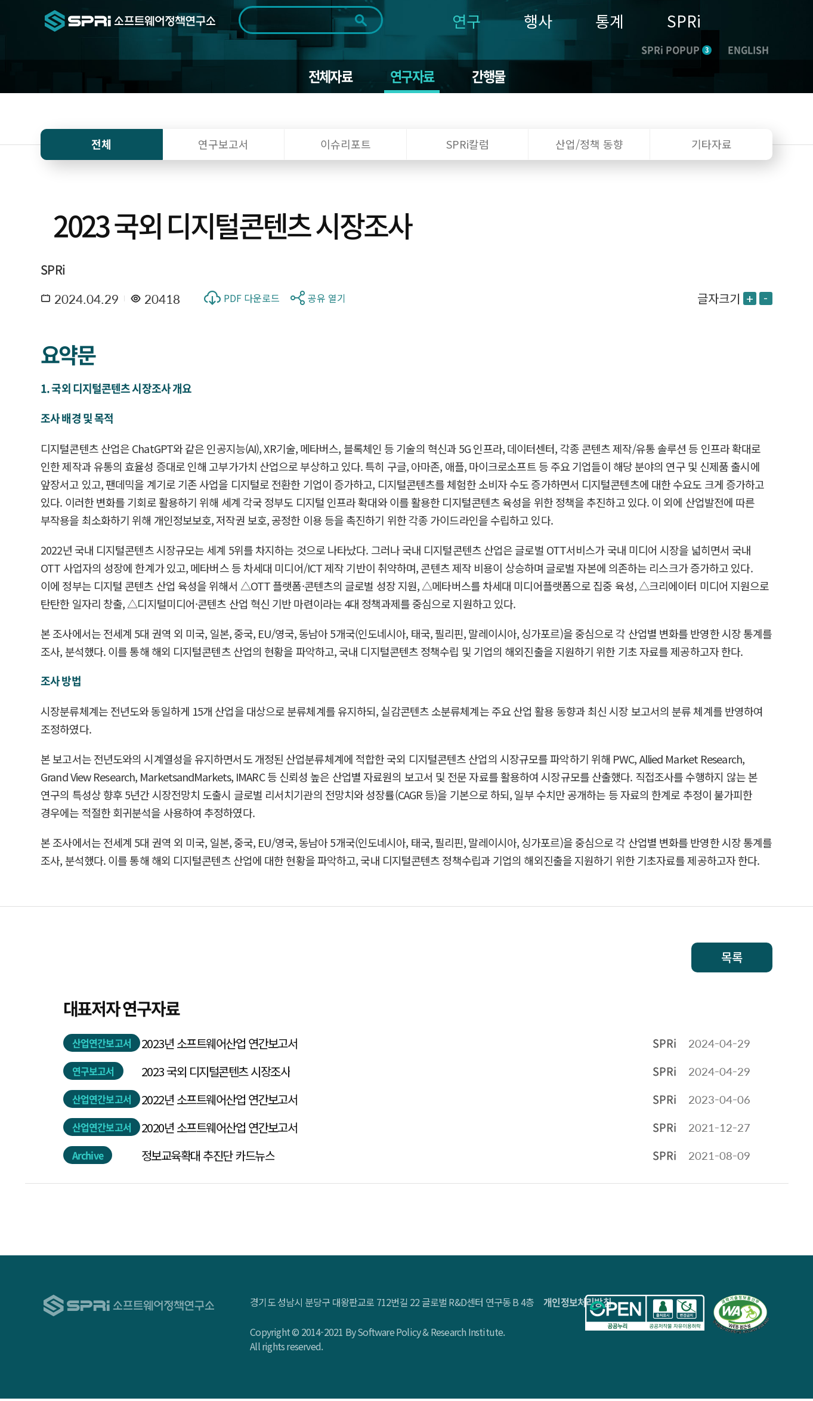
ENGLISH (748, 49)
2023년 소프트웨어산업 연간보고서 (219, 1045)
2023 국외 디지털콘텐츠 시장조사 (215, 1073)
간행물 (493, 77)
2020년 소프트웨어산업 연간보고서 (219, 1129)
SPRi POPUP (676, 49)
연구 (466, 21)
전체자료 (326, 77)
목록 (732, 959)
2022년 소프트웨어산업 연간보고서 (219, 1101)
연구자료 (412, 77)
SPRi (684, 21)
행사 (538, 21)
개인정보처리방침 (577, 1304)
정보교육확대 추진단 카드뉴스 (208, 1157)
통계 (609, 21)
